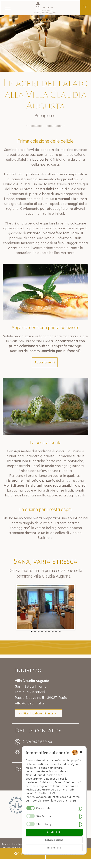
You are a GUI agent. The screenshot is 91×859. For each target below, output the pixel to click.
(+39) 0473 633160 (37, 741)
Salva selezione (54, 839)
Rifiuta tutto (54, 847)
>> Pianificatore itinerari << (38, 713)
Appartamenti (45, 362)
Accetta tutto (54, 832)
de (85, 7)
